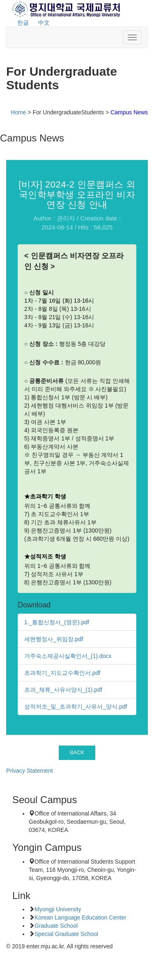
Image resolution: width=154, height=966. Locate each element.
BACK (77, 752)
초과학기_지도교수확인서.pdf (62, 672)
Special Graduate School (66, 934)
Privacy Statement (29, 770)
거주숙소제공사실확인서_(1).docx (67, 656)
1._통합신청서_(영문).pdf (56, 622)
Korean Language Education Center (80, 917)
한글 (23, 22)
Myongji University (57, 909)
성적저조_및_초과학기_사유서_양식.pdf (75, 706)
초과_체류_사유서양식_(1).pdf (63, 689)
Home (18, 112)
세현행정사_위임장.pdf (53, 639)
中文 (44, 22)
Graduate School (56, 925)
